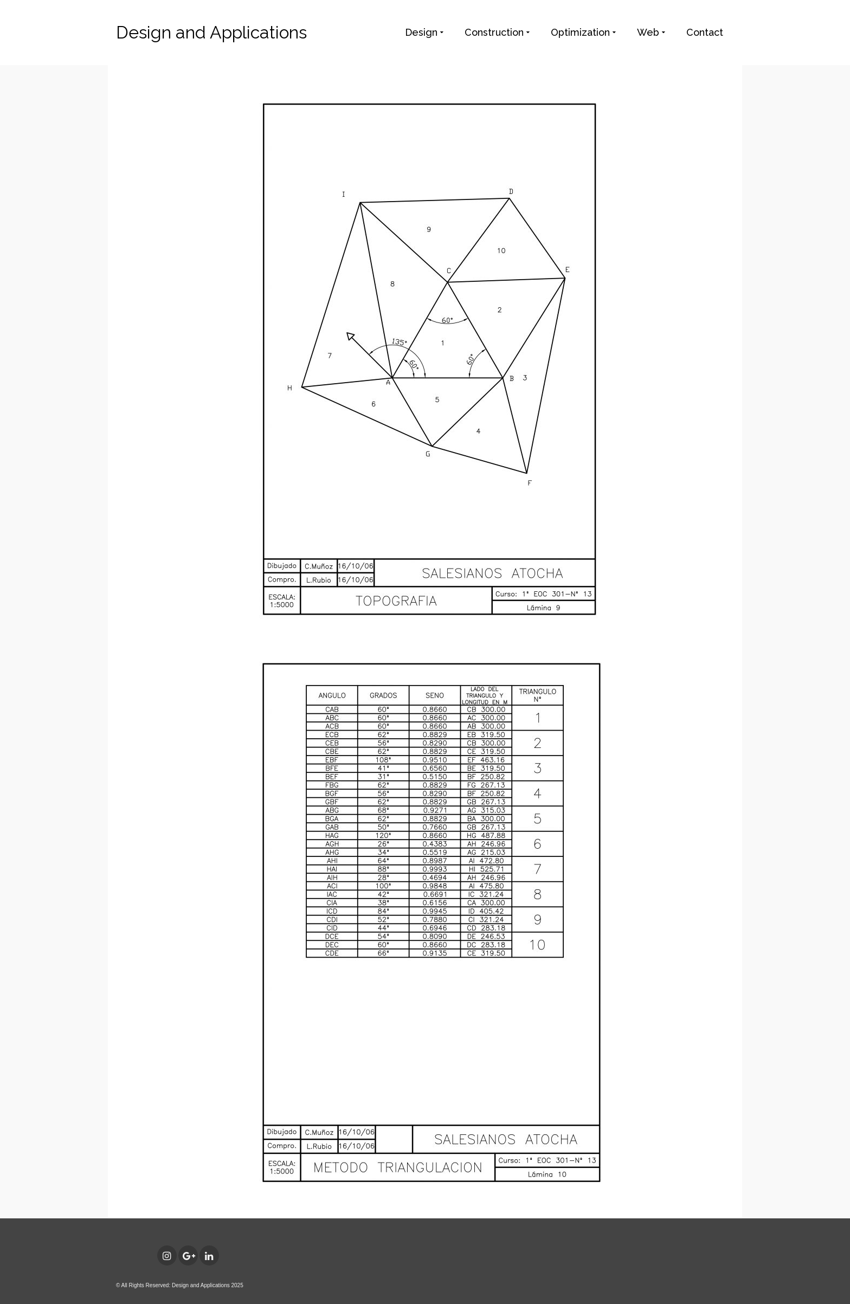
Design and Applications (211, 32)
